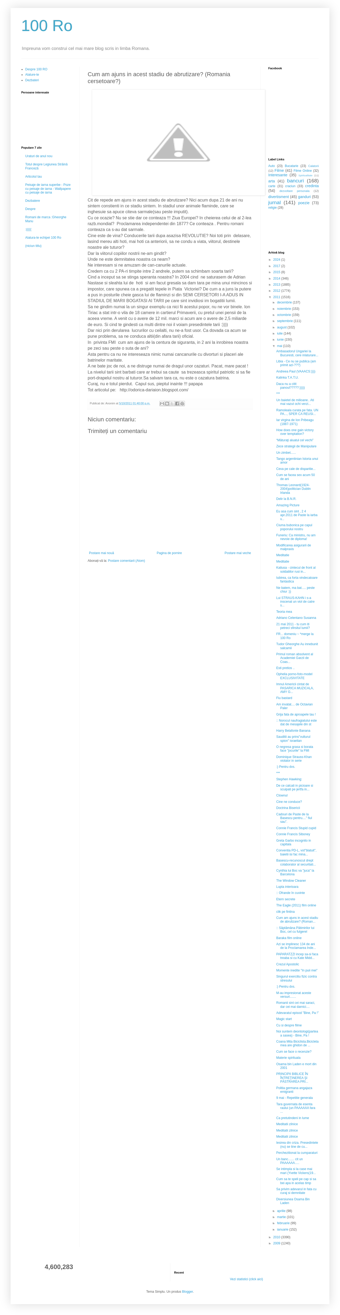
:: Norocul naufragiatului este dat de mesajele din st (296, 722)
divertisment (278, 197)
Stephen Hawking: (289, 779)
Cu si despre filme (289, 1025)
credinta (312, 186)
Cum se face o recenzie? (294, 1051)
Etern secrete (285, 899)
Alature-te (32, 74)
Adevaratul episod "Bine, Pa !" (297, 1013)
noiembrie (284, 309)
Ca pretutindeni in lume (292, 1118)
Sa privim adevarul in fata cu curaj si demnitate (296, 1191)
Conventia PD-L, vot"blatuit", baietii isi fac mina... (296, 852)
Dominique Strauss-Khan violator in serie (294, 759)
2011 (277, 297)
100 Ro (47, 26)
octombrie (284, 315)
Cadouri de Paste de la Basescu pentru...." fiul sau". (294, 818)
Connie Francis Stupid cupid (296, 828)
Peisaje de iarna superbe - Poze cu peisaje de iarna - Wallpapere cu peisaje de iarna (48, 188)
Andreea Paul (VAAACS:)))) (295, 371)
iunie (281, 339)
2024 (277, 260)
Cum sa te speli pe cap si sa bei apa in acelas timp (296, 1181)
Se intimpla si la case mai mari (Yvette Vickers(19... (296, 1171)
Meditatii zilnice (287, 1124)
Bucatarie (291, 166)
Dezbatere (32, 201)
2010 (277, 1237)
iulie (280, 333)
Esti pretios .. (285, 668)
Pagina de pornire (169, 553)
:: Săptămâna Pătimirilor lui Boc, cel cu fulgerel (295, 929)
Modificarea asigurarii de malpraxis (293, 547)
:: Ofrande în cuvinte (290, 893)
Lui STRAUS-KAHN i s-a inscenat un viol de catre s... (295, 601)
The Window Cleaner (291, 881)
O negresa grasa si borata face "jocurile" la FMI (294, 748)
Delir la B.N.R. (286, 499)
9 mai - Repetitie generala (294, 1098)
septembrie (285, 321)
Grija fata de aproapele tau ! (296, 714)
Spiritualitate (306, 175)
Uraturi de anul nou (38, 156)
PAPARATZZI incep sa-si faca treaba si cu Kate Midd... (297, 956)
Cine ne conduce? (289, 802)
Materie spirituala (288, 1058)
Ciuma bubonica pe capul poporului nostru (294, 527)
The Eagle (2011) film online (296, 905)
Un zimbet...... (286, 453)
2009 (277, 1243)
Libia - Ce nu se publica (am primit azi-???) (296, 363)
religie (272, 207)
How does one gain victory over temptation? (295, 432)
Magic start (284, 1019)
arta (271, 181)
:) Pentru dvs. (285, 767)
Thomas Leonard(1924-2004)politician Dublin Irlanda (293, 489)
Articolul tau (33, 176)
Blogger (187, 1291)
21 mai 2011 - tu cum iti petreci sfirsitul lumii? (293, 626)
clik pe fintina (285, 912)
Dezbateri (32, 80)
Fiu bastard (284, 698)
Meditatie (282, 555)
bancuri (295, 180)
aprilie (281, 1211)
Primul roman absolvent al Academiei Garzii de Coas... (294, 658)
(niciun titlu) (33, 246)
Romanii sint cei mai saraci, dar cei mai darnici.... (295, 1004)
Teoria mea (284, 612)
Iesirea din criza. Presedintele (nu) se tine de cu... (297, 1144)
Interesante (277, 175)
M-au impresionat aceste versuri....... (293, 995)
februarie (284, 1223)
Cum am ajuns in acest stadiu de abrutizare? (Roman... (297, 919)
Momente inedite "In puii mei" (296, 970)
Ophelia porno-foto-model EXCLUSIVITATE (294, 676)
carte (271, 186)
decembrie (285, 302)
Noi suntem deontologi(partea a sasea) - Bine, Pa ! (297, 1033)
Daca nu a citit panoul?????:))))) (290, 385)
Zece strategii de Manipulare (296, 446)
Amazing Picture (287, 505)
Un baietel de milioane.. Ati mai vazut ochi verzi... (295, 402)
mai (280, 346)
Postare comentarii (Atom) (126, 561)
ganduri (304, 197)
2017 (277, 266)
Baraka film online (288, 938)
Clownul (282, 795)
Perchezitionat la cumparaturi (296, 1153)
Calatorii (313, 166)
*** (278, 394)
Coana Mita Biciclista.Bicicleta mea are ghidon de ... (297, 1043)
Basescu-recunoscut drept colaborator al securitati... (296, 862)
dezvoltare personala (294, 190)
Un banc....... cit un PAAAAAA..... (289, 1161)
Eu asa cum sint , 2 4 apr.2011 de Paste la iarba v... (296, 515)
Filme (279, 170)
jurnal (274, 202)
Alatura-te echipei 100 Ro (43, 237)
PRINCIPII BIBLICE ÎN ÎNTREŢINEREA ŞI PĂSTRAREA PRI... (292, 1077)
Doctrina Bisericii (288, 808)
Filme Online (303, 171)
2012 (277, 291)
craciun (290, 186)
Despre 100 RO (36, 69)
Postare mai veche (238, 553)
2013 (277, 284)
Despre (30, 209)
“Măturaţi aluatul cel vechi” (294, 440)
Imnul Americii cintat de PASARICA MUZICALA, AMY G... (295, 688)
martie (282, 1217)
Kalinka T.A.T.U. (287, 377)
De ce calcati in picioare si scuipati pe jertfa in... (294, 787)
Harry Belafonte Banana (293, 731)
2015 (277, 272)
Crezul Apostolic (287, 964)
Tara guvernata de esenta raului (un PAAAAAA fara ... (295, 1108)
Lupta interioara (287, 887)
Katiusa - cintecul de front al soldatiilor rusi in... (296, 569)
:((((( (28, 229)
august (282, 327)
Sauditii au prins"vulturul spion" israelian (293, 738)
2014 (277, 278)
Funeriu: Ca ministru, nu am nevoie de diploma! (296, 537)
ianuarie (283, 1229)
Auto (271, 166)
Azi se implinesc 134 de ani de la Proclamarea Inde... (296, 946)
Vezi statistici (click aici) (246, 1279)
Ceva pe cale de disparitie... (296, 469)
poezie (303, 203)
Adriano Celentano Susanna (296, 618)
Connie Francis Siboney (293, 834)
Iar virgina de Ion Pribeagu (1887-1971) (295, 422)
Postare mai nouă (101, 553)
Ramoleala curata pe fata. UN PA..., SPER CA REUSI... (297, 412)
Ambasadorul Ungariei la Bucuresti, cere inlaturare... (297, 353)
